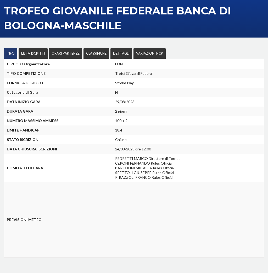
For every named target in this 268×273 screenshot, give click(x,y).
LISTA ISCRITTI (33, 53)
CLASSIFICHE (96, 53)
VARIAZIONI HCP (149, 53)
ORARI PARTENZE (66, 53)
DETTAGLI (121, 53)
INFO (11, 53)
